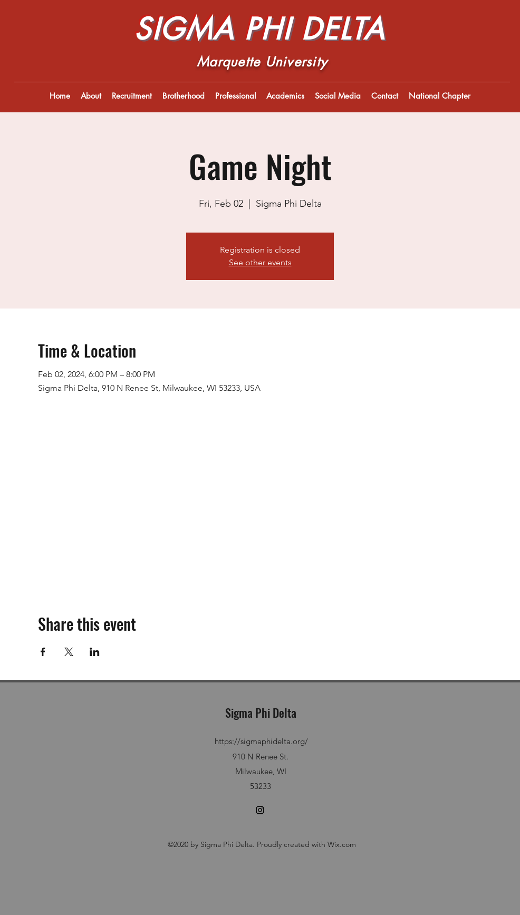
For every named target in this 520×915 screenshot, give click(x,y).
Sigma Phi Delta (260, 712)
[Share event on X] (69, 652)
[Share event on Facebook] (43, 652)
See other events (260, 262)
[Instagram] (260, 810)
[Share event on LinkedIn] (95, 652)
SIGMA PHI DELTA (259, 29)
